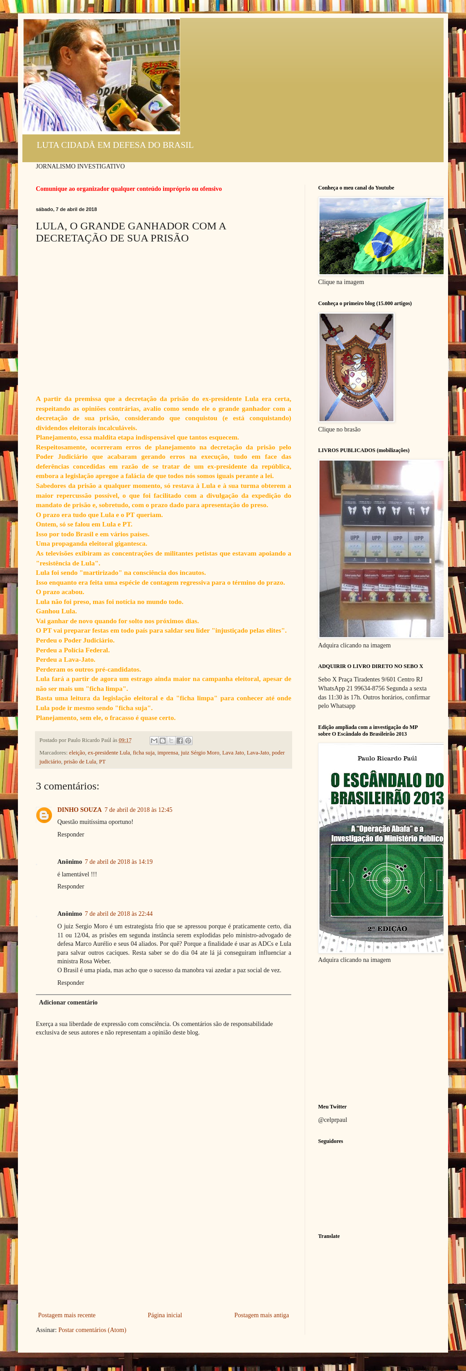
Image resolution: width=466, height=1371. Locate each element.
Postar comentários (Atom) (92, 1330)
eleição (77, 753)
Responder (70, 834)
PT (102, 762)
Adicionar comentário (68, 1002)
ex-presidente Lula (109, 753)
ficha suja (144, 753)
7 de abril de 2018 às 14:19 (119, 861)
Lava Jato (233, 753)
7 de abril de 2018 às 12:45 (138, 809)
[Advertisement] (163, 1270)
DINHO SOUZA (79, 809)
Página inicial (165, 1315)
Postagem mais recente (66, 1315)
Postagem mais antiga (261, 1315)
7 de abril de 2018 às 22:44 (119, 913)
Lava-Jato (258, 753)
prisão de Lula (80, 762)
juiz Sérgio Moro (200, 753)
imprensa (167, 753)
